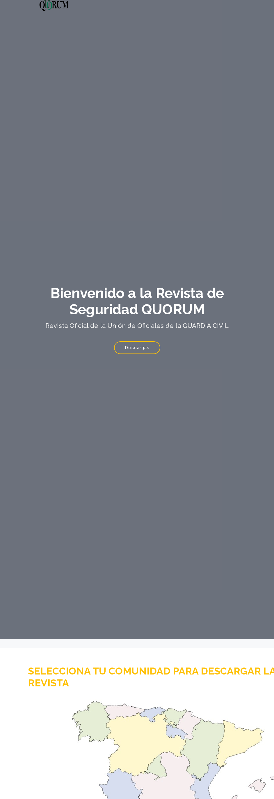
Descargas (137, 347)
